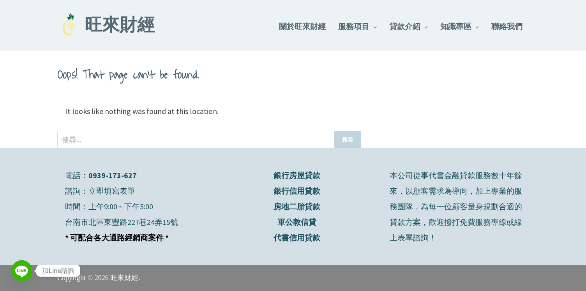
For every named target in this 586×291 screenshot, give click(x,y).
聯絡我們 (506, 26)
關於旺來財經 (302, 26)
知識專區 (455, 26)
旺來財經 (120, 26)
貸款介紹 (404, 26)
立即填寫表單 (111, 191)
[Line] (21, 270)
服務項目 (353, 26)
